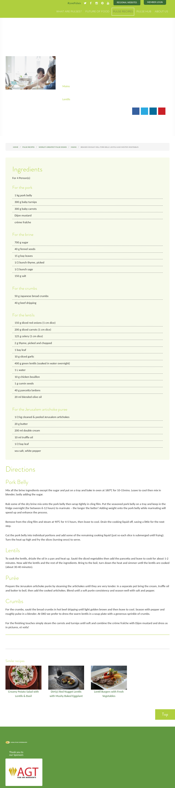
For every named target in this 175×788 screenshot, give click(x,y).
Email (69, 110)
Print (82, 110)
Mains (65, 85)
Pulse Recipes (127, 11)
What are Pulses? (78, 11)
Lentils (66, 98)
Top (165, 702)
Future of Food (103, 11)
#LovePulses (75, 3)
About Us (162, 11)
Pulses (16, 9)
